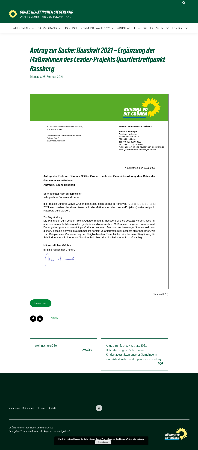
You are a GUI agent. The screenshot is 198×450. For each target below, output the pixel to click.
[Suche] (179, 3)
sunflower (33, 431)
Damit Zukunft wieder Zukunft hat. (45, 16)
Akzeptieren (103, 442)
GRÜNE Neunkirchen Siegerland (46, 12)
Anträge (55, 317)
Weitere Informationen (135, 439)
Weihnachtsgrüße (63, 348)
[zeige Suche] (184, 3)
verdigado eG (63, 431)
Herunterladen (40, 303)
